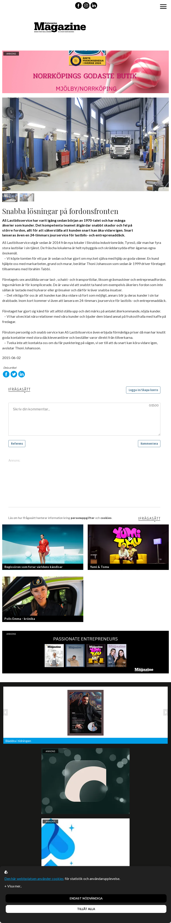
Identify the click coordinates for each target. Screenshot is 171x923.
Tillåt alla (86, 909)
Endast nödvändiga (86, 898)
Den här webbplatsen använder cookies (34, 878)
